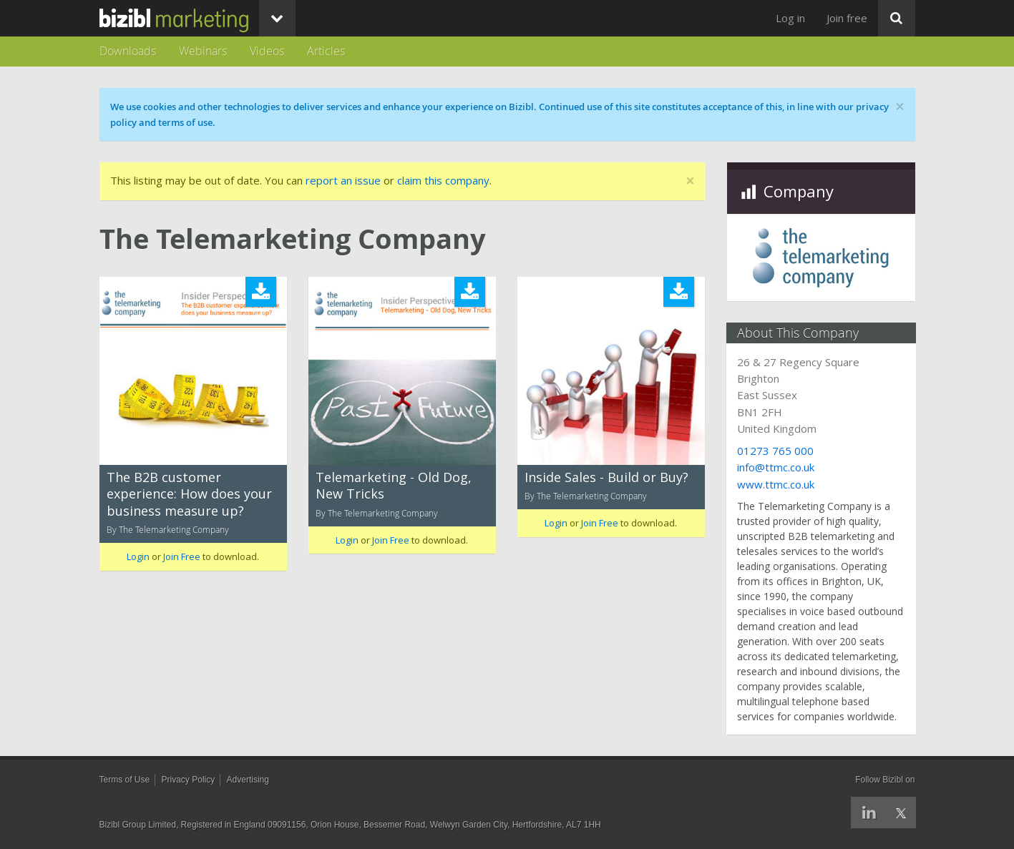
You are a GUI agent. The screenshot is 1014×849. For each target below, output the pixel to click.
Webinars (203, 51)
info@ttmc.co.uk (776, 467)
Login (138, 556)
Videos (267, 51)
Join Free (181, 556)
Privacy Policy (188, 780)
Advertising (248, 780)
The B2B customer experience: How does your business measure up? (189, 493)
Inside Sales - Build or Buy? (606, 477)
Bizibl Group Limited (137, 825)
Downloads (127, 51)
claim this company (443, 180)
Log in (790, 18)
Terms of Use (124, 780)
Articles (326, 51)
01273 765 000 (776, 450)
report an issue (343, 180)
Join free (847, 18)
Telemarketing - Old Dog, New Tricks (394, 485)
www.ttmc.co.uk (776, 484)
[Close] (690, 181)
